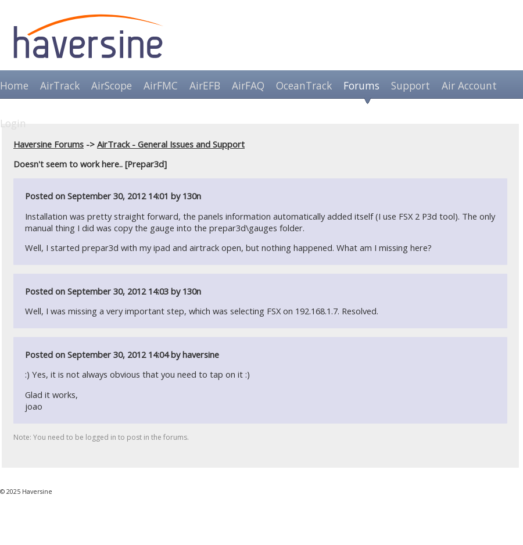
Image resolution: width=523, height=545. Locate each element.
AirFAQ (248, 85)
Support (410, 85)
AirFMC (161, 85)
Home (14, 85)
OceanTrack (304, 85)
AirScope (111, 85)
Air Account (469, 85)
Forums (361, 85)
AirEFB (204, 85)
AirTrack (60, 85)
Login (13, 123)
